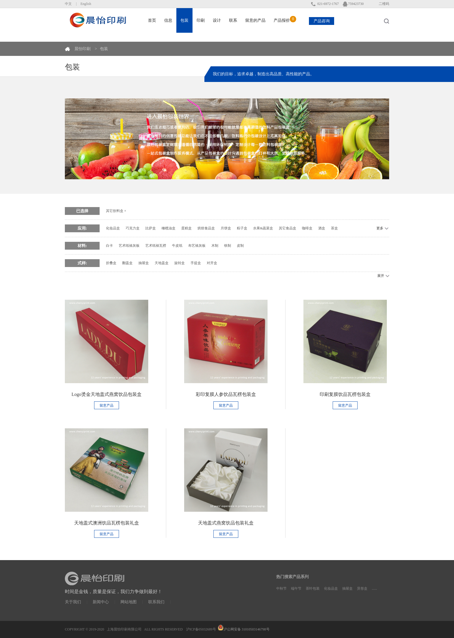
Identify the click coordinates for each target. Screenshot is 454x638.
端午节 (296, 588)
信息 (168, 20)
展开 (380, 276)
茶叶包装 (313, 588)
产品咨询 (322, 21)
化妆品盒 (113, 228)
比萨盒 (150, 228)
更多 (379, 228)
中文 (68, 4)
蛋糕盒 (186, 228)
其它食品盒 (287, 228)
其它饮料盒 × (116, 211)
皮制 (240, 246)
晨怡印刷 (82, 49)
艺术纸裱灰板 (129, 246)
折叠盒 (111, 263)
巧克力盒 (133, 228)
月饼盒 (226, 228)
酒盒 (321, 228)
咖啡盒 (307, 228)
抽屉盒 (143, 263)
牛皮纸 (177, 246)
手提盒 (196, 263)
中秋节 (281, 588)
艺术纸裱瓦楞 (155, 246)
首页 (152, 20)
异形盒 (362, 588)
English (85, 4)
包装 (104, 49)
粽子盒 (242, 228)
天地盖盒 (162, 263)
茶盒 (334, 228)
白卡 (109, 246)
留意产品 (107, 405)
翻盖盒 (127, 263)
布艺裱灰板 (197, 246)
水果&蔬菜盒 (263, 228)
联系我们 (156, 602)
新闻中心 (101, 602)
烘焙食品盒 (206, 228)
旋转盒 (179, 263)
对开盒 (212, 263)
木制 (214, 246)
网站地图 (128, 602)
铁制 (227, 246)
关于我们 (73, 602)
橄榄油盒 (168, 228)
